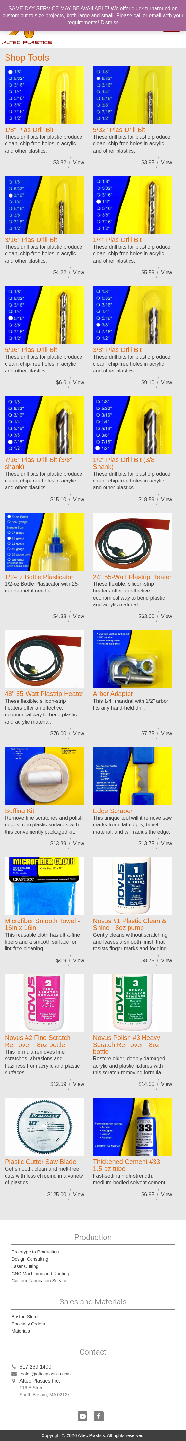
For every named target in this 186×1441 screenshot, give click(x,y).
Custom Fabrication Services (40, 1280)
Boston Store (24, 1316)
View (78, 162)
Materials (20, 1331)
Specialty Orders (28, 1323)
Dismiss (110, 22)
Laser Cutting (24, 1266)
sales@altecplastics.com (46, 1373)
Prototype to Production (35, 1251)
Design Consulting (29, 1259)
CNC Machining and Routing (40, 1273)
